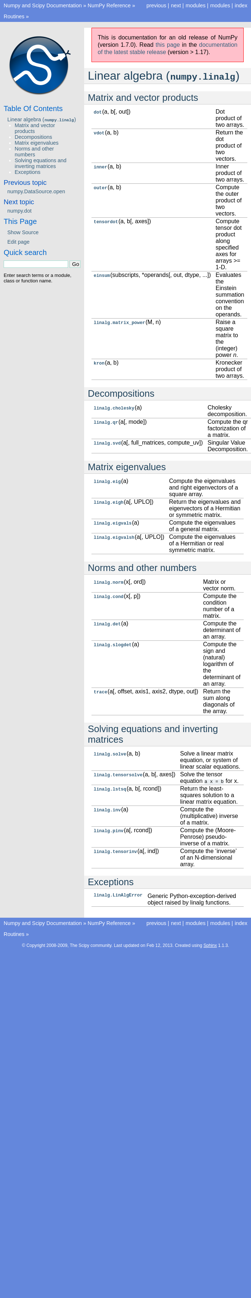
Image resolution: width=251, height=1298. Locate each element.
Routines (14, 16)
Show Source (23, 232)
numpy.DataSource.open (36, 191)
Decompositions (33, 137)
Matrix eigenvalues (37, 143)
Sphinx (210, 945)
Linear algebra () (41, 119)
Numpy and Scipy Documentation (43, 5)
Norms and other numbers (34, 151)
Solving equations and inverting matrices (41, 163)
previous (156, 5)
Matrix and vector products (35, 128)
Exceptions (27, 172)
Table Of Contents (33, 108)
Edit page (18, 242)
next (176, 5)
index (241, 5)
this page (168, 45)
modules (220, 5)
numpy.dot (19, 211)
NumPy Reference (109, 5)
